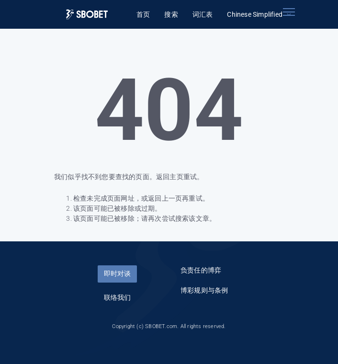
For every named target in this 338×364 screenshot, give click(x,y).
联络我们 (117, 297)
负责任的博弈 (200, 270)
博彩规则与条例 (204, 290)
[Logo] (87, 14)
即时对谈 (117, 273)
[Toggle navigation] (288, 12)
